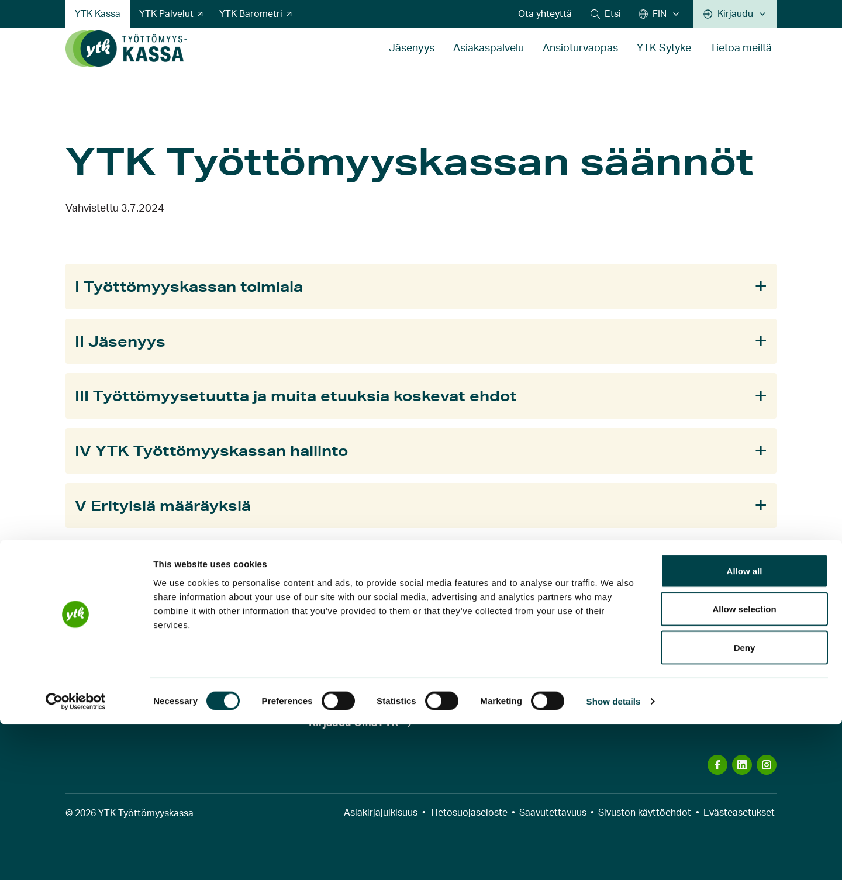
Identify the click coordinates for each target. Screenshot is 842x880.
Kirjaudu (728, 14)
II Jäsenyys (120, 341)
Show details (613, 857)
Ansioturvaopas (580, 61)
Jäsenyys (411, 61)
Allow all (744, 726)
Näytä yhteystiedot (600, 691)
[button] (606, 14)
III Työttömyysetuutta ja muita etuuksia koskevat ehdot (296, 395)
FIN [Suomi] (653, 14)
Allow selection (744, 765)
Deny (744, 803)
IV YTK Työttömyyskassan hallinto (211, 450)
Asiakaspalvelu (488, 61)
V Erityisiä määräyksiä (163, 505)
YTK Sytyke (664, 61)
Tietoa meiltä (741, 61)
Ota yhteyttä (545, 14)
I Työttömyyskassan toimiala (189, 286)
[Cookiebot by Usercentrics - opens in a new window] (76, 857)
